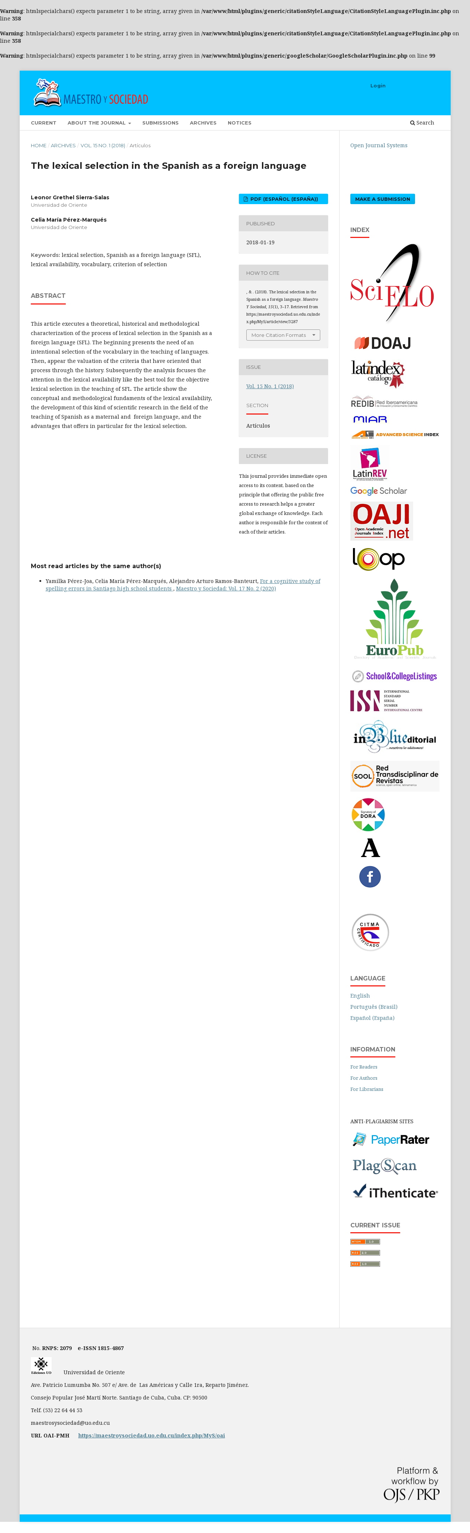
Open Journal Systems (379, 145)
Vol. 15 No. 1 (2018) (103, 145)
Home (38, 145)
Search (422, 122)
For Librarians (366, 1089)
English (360, 995)
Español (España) (372, 1017)
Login (378, 85)
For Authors (363, 1078)
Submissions (160, 123)
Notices (240, 123)
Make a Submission (382, 199)
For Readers (363, 1066)
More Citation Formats (279, 335)
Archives (203, 123)
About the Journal (97, 123)
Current (43, 123)
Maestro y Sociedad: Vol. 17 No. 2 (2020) (226, 588)
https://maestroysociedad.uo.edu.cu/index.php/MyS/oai (151, 1435)
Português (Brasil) (374, 1006)
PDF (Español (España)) (283, 199)
